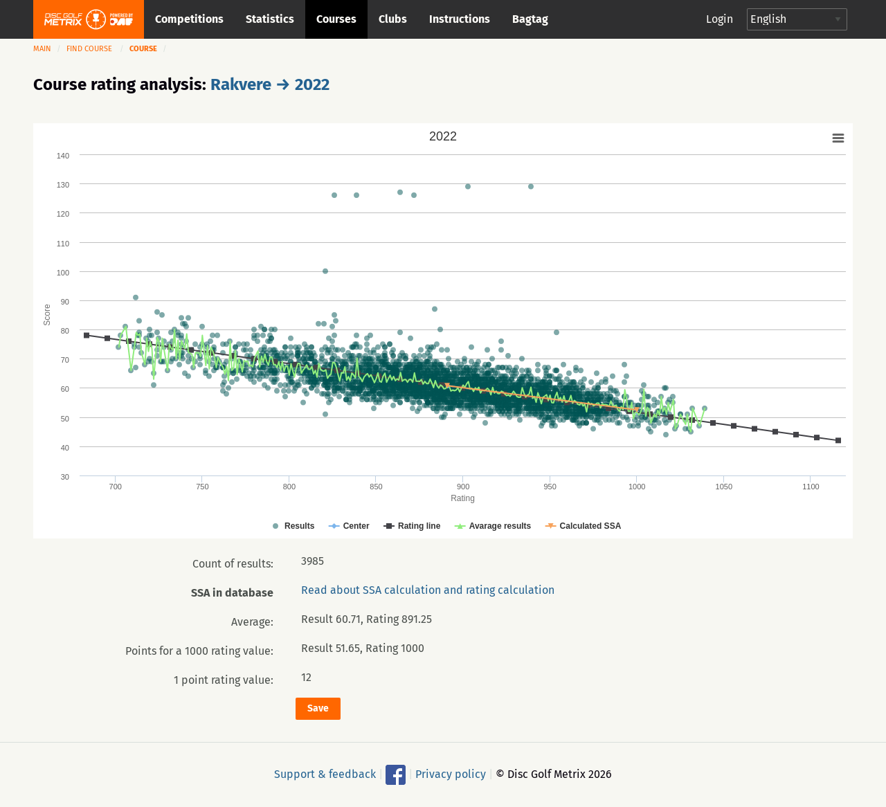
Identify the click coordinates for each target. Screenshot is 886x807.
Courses (336, 19)
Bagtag (530, 19)
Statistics (270, 19)
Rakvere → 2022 (269, 84)
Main (42, 48)
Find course (89, 48)
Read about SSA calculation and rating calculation (427, 590)
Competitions (189, 19)
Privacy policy (450, 773)
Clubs (393, 19)
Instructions (459, 19)
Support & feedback (325, 773)
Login (719, 19)
